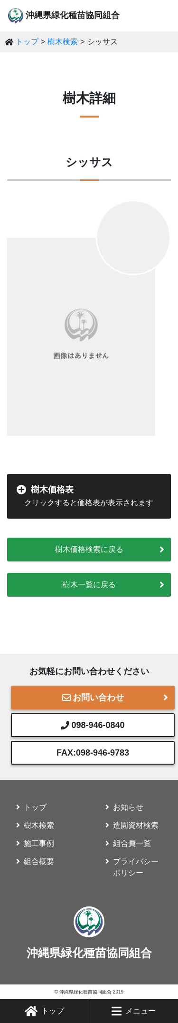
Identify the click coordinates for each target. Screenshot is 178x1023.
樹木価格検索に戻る (89, 549)
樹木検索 (62, 42)
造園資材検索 (136, 825)
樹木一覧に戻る (89, 584)
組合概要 (39, 861)
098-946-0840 (92, 725)
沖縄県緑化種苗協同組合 (73, 15)
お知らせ (128, 807)
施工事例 (39, 843)
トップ (44, 1011)
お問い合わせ (93, 697)
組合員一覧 (132, 843)
